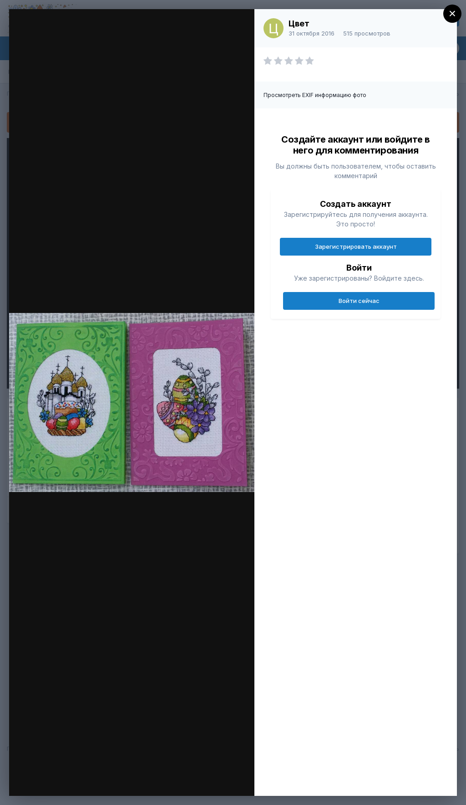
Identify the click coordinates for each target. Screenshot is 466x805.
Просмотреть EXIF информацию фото (314, 95)
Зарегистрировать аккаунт (356, 246)
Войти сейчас (359, 300)
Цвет (299, 23)
